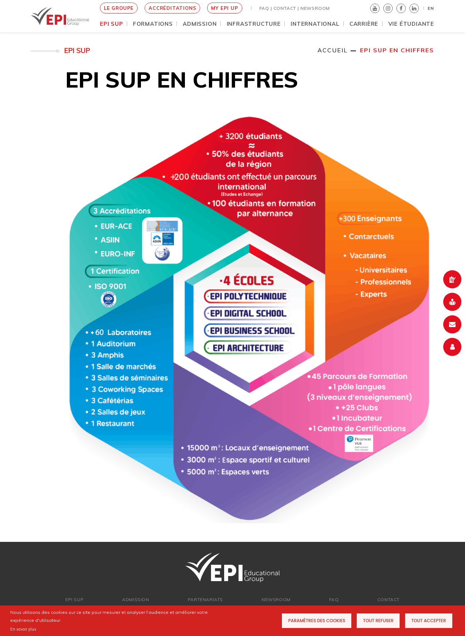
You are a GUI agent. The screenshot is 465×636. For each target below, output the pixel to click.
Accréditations (172, 8)
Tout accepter (428, 620)
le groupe (119, 8)
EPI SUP (74, 599)
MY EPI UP (224, 8)
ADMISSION (135, 599)
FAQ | (265, 8)
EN (431, 8)
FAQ (334, 599)
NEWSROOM (315, 8)
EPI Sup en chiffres (397, 50)
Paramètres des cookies (316, 620)
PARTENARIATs (205, 599)
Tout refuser (378, 620)
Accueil (333, 50)
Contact (388, 599)
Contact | (286, 8)
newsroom (276, 599)
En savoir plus (23, 629)
